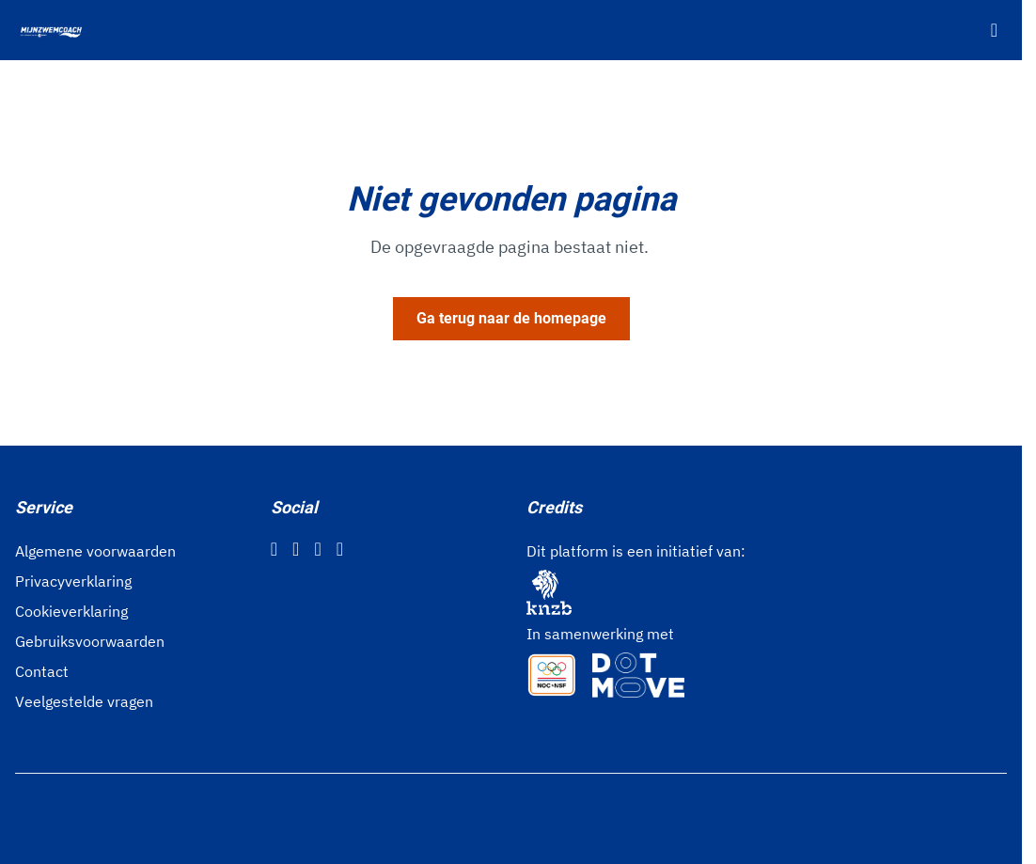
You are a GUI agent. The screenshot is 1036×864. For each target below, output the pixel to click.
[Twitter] (317, 549)
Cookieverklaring (71, 611)
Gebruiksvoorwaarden (90, 641)
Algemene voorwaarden (95, 551)
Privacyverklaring (73, 581)
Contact (42, 671)
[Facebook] (274, 549)
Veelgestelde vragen (84, 701)
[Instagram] (295, 549)
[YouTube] (340, 549)
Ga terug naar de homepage (511, 318)
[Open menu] (994, 30)
